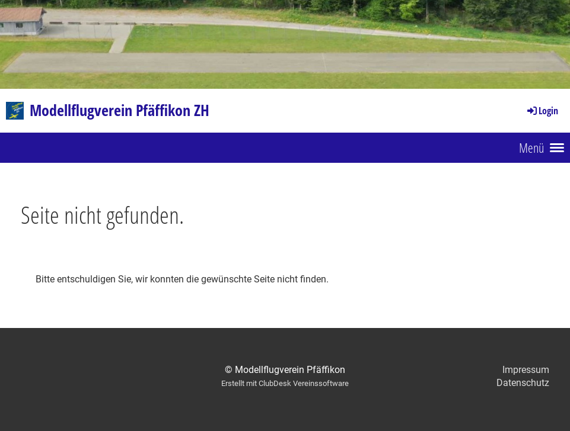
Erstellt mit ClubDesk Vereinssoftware (285, 383)
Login (542, 110)
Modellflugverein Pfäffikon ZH (119, 110)
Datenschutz (522, 382)
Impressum (525, 369)
